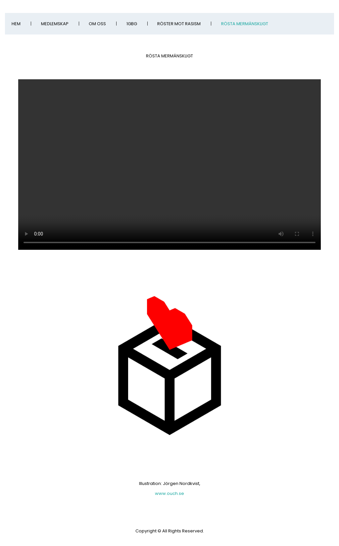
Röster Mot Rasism (179, 24)
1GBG (131, 24)
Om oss (97, 24)
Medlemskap (55, 24)
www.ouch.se (169, 493)
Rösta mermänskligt (244, 24)
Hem (16, 24)
